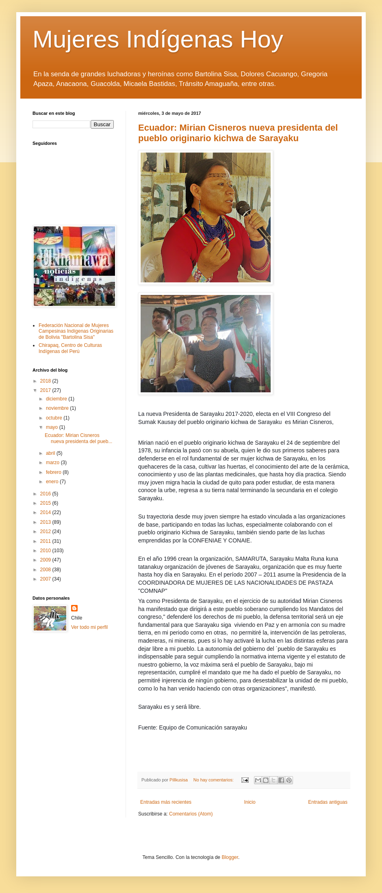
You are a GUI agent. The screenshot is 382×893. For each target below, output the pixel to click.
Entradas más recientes (165, 802)
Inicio (250, 802)
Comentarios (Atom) (191, 814)
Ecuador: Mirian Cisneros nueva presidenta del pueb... (78, 438)
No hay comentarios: (214, 779)
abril (51, 453)
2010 (46, 550)
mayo (52, 427)
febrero (54, 472)
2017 (46, 390)
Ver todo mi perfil (89, 627)
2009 (46, 560)
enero (53, 481)
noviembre (58, 408)
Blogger (229, 857)
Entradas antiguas (327, 802)
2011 (46, 541)
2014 (46, 512)
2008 (46, 569)
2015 (46, 503)
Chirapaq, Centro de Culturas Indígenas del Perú (70, 348)
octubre (54, 418)
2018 (46, 381)
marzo (53, 462)
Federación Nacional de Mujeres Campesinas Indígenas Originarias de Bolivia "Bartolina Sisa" (76, 331)
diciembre (57, 399)
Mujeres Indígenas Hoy (158, 39)
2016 (46, 494)
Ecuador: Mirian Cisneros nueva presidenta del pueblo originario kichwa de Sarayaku (238, 133)
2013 (46, 522)
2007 (46, 579)
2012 (46, 531)
